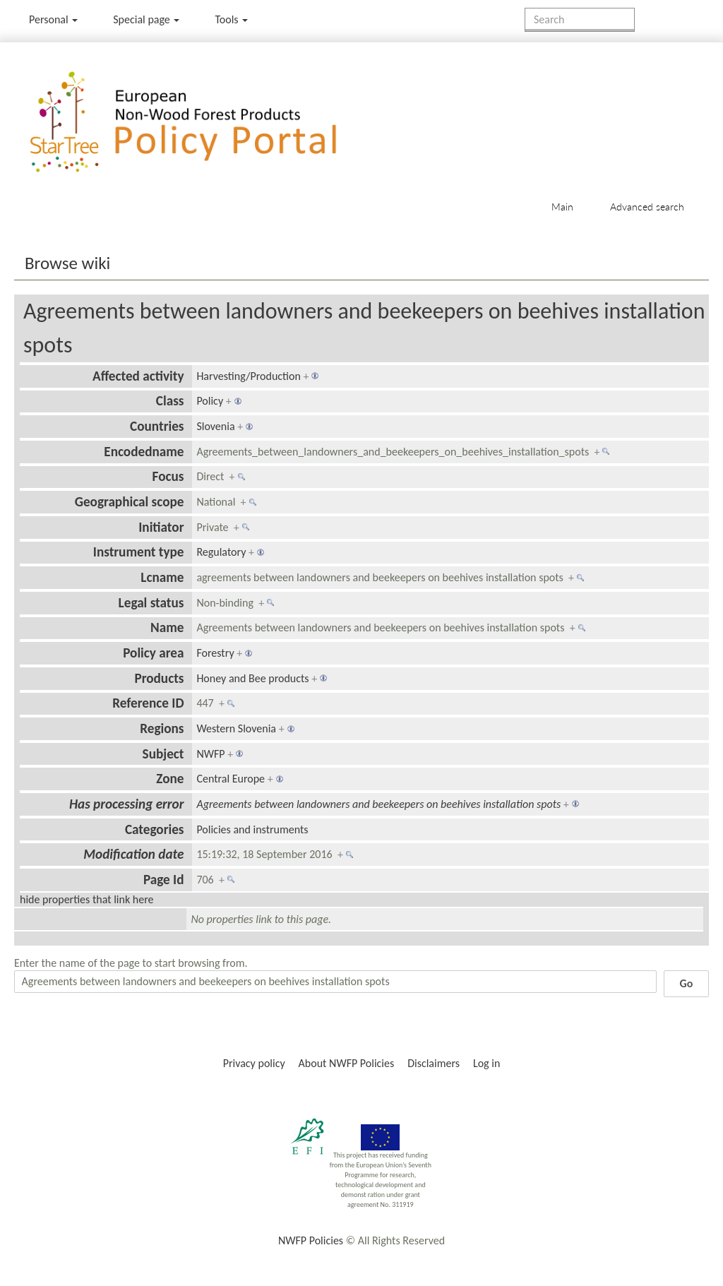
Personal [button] (53, 19)
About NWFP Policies (347, 1063)
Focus (168, 476)
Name (167, 627)
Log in (486, 1063)
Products (159, 678)
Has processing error (126, 804)
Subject (163, 754)
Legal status (151, 603)
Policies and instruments (252, 829)
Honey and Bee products (252, 678)
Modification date (133, 854)
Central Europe (230, 778)
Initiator (161, 527)
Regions (162, 728)
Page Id (163, 879)
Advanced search (647, 207)
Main (562, 207)
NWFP (210, 754)
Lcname (162, 577)
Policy (209, 400)
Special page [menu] (146, 19)
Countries (157, 426)
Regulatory (221, 552)
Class (170, 401)
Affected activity (138, 376)
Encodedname (144, 451)
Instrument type (138, 552)
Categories (154, 829)
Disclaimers (433, 1063)
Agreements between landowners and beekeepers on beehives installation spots (378, 804)
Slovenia (215, 426)
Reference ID (148, 703)
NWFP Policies (310, 1240)
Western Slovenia (236, 728)
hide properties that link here (87, 899)
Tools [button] (231, 19)
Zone (170, 778)
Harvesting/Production (248, 376)
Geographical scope (129, 502)
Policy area (153, 653)
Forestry (215, 653)
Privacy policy (254, 1063)
